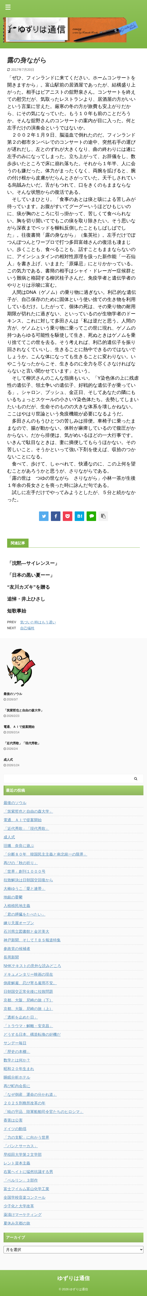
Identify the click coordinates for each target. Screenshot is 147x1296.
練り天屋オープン (19, 923)
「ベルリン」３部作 (21, 1180)
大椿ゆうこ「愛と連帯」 (24, 889)
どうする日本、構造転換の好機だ (32, 1034)
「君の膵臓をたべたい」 (24, 914)
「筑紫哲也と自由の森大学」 (24, 710)
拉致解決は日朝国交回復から (28, 880)
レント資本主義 (17, 1163)
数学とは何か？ (17, 1060)
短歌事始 (16, 610)
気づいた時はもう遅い (38, 622)
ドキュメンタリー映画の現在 (28, 974)
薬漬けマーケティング (23, 1215)
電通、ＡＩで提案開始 (19, 727)
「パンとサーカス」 (21, 1146)
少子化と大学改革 (19, 1206)
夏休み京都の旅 (17, 1223)
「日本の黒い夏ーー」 (31, 575)
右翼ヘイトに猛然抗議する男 (28, 1172)
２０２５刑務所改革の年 (24, 1103)
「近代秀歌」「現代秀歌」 (22, 743)
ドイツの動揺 (15, 1129)
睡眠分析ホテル (17, 1077)
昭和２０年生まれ (19, 1069)
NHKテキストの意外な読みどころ (32, 966)
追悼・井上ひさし (26, 599)
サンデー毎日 (15, 1043)
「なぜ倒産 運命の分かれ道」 (30, 1094)
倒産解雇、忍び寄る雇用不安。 (30, 983)
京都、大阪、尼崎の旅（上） (28, 1009)
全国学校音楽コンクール (24, 1197)
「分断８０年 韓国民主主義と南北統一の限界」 (45, 854)
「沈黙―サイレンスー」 (33, 563)
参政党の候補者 (17, 949)
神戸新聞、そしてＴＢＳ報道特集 (32, 940)
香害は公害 (13, 1120)
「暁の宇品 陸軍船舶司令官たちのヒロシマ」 (43, 1112)
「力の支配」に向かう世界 (26, 1137)
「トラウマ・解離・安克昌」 (28, 1026)
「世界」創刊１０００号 (24, 871)
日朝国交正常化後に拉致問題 (28, 992)
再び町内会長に (17, 1086)
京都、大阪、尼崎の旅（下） (28, 1000)
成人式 (8, 759)
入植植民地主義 (17, 906)
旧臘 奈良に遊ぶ (19, 846)
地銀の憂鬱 (13, 897)
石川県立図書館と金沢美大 (26, 931)
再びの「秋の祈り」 (21, 863)
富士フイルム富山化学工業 (26, 1189)
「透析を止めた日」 (21, 1017)
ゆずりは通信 (73, 1278)
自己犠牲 (27, 628)
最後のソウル (13, 694)
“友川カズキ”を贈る (28, 587)
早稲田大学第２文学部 (23, 1155)
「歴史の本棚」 (17, 1052)
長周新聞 (11, 957)
